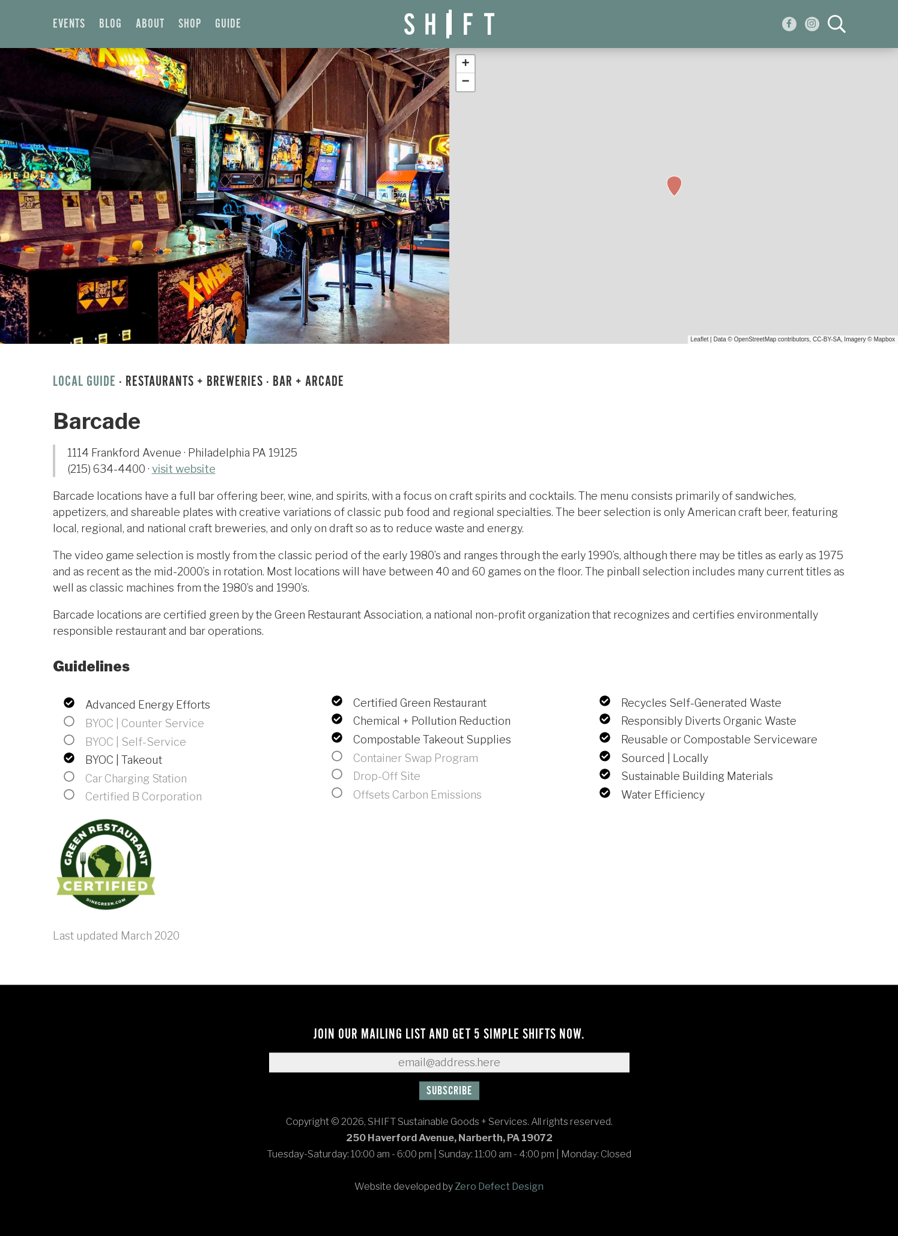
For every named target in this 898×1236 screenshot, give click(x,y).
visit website (184, 469)
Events (69, 24)
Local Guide (84, 382)
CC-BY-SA (827, 339)
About (150, 24)
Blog (110, 24)
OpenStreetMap (755, 339)
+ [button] (465, 64)
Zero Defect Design (499, 1186)
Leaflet (700, 339)
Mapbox (884, 339)
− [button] (465, 82)
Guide (228, 24)
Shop (189, 24)
